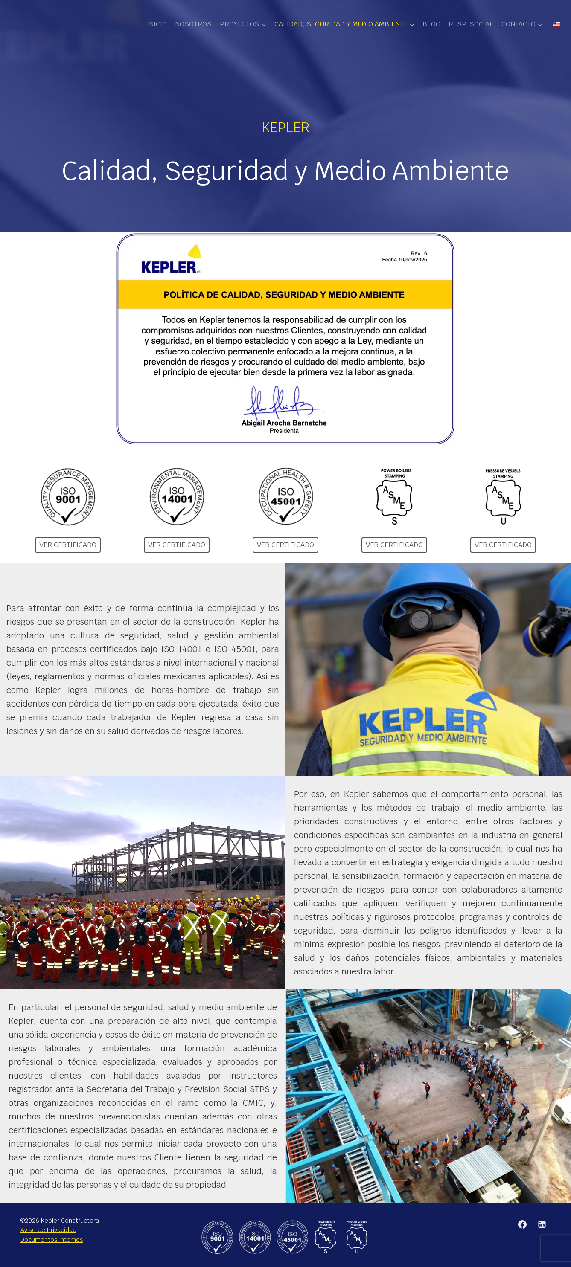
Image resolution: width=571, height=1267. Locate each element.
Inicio (157, 24)
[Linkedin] (542, 1224)
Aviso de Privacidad (48, 1230)
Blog (431, 24)
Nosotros (193, 24)
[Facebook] (522, 1224)
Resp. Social (471, 24)
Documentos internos (51, 1240)
